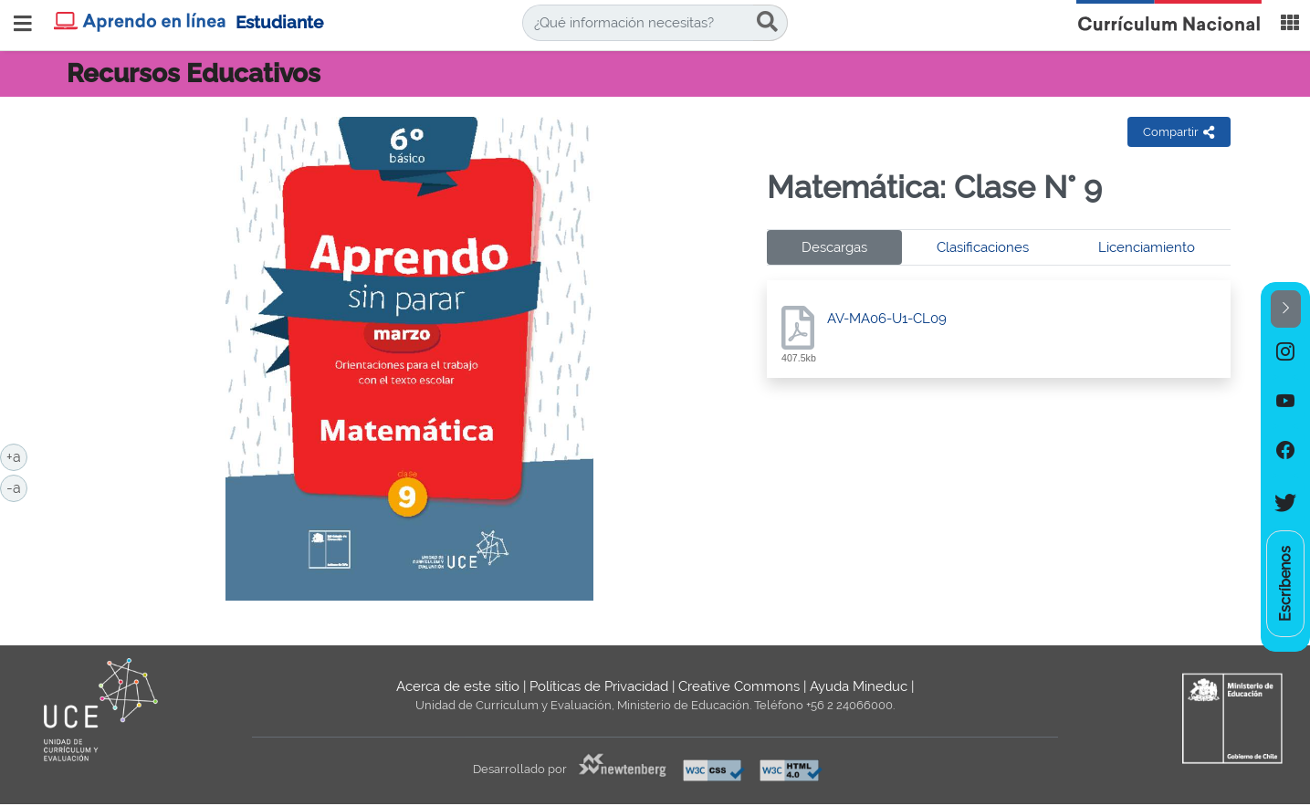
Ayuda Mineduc (858, 686)
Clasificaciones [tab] (983, 247)
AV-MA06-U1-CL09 (887, 318)
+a (16, 455)
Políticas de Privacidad (598, 686)
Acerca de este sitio (457, 686)
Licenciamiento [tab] (1146, 247)
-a (16, 486)
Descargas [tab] (834, 247)
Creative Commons (739, 686)
